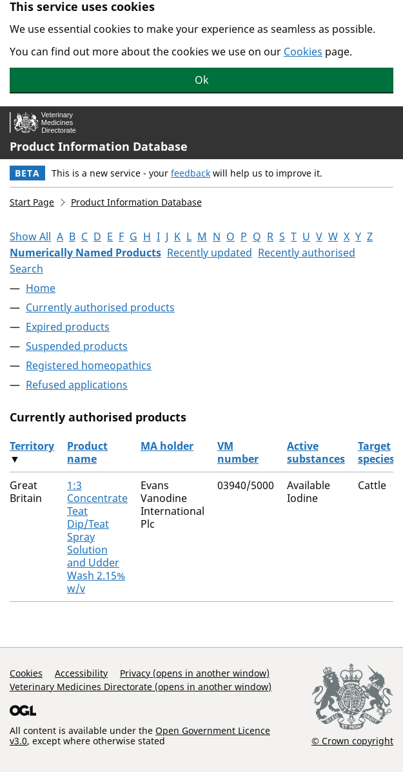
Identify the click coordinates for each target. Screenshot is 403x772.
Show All (30, 236)
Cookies (303, 51)
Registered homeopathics (89, 365)
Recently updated (209, 253)
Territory (32, 446)
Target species (376, 452)
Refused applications (77, 384)
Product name (87, 452)
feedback (190, 173)
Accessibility (81, 673)
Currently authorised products (100, 307)
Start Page (32, 202)
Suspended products (77, 346)
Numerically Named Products (85, 253)
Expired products (68, 326)
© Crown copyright (352, 740)
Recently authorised (306, 253)
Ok (202, 80)
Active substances (316, 452)
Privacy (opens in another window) (195, 673)
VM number (238, 452)
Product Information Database (99, 146)
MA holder (167, 446)
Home (40, 288)
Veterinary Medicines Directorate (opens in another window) (140, 686)
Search (26, 269)
